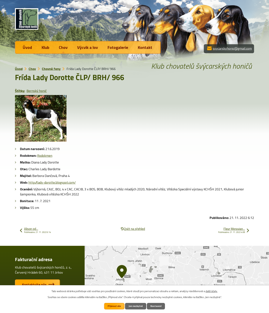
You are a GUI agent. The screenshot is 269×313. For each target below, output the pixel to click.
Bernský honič (37, 90)
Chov (63, 47)
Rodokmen (44, 155)
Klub (45, 47)
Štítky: (20, 90)
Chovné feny (51, 68)
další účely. (211, 291)
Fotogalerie (117, 47)
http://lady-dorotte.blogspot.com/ (52, 182)
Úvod (27, 47)
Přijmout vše (114, 306)
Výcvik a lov (87, 47)
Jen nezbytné (136, 306)
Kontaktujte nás (34, 284)
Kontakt (145, 47)
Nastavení (156, 306)
